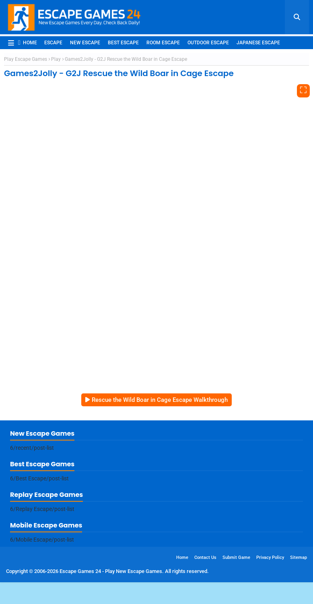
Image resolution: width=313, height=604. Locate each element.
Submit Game (236, 557)
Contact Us (205, 557)
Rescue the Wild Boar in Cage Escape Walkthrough (160, 399)
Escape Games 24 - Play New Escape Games (111, 571)
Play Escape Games (25, 59)
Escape (53, 43)
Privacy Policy (270, 557)
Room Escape (163, 43)
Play (56, 59)
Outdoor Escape (208, 43)
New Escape (85, 43)
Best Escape (123, 43)
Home (27, 42)
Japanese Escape (258, 43)
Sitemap (298, 557)
